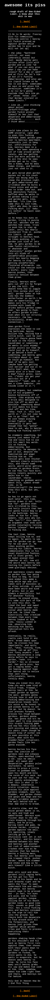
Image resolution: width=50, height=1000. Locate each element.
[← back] (25, 21)
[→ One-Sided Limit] (25, 27)
